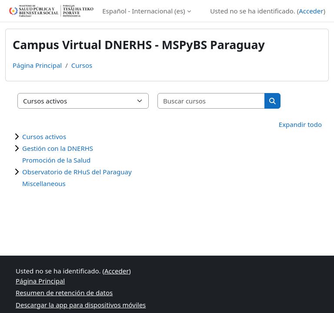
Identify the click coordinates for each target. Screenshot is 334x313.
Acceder (311, 11)
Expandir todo (300, 124)
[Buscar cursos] (211, 101)
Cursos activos (44, 136)
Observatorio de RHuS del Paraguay (77, 171)
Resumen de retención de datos (64, 292)
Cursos (81, 65)
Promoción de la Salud (56, 160)
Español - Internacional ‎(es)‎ (143, 11)
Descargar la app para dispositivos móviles (81, 304)
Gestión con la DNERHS (57, 148)
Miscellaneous (44, 183)
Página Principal (37, 65)
